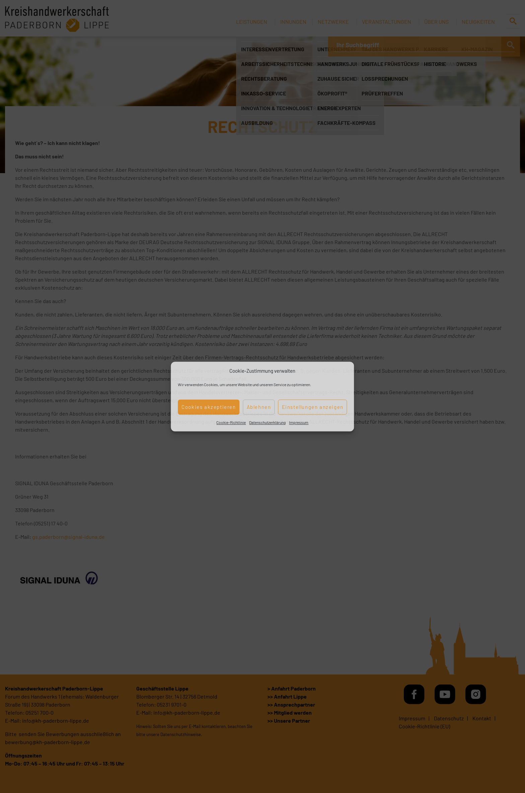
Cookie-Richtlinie (231, 422)
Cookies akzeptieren (208, 407)
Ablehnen (259, 407)
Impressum (298, 422)
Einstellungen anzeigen (313, 407)
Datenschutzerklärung (267, 422)
